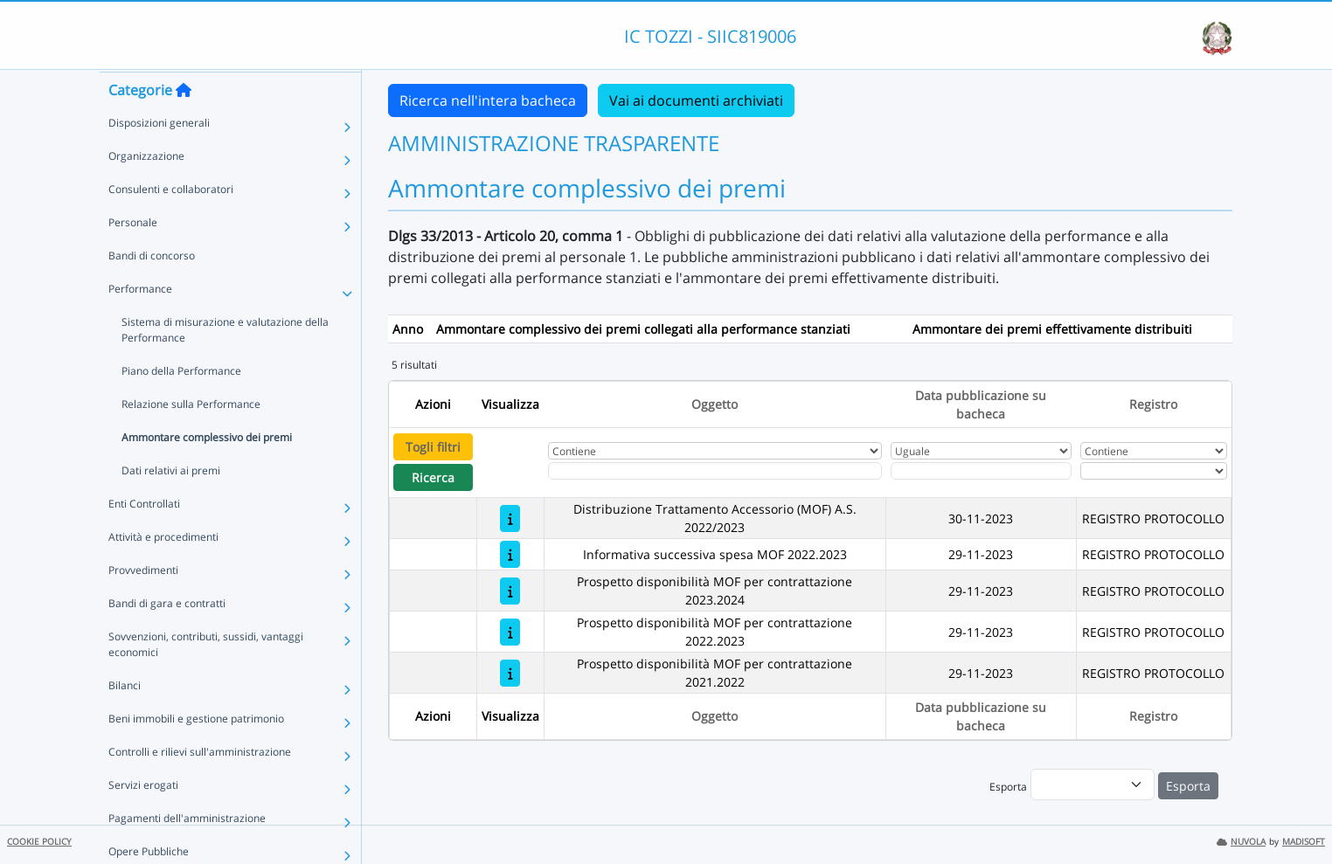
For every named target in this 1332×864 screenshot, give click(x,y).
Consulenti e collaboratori (170, 222)
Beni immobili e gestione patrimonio (196, 751)
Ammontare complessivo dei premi (206, 470)
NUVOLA (1241, 841)
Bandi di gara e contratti (166, 636)
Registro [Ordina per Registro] (1153, 404)
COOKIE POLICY (39, 841)
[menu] (1092, 784)
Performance (140, 321)
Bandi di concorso (151, 288)
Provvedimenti (143, 603)
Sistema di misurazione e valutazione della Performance (225, 363)
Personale (132, 255)
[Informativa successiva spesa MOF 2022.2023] (510, 554)
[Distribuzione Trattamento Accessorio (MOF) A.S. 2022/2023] (510, 518)
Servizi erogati (143, 818)
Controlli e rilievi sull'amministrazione (199, 785)
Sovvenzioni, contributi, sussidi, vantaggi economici (205, 677)
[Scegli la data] (981, 471)
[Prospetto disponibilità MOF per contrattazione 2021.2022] (510, 673)
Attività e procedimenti (163, 570)
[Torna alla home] (183, 123)
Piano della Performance (181, 404)
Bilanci (124, 718)
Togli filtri (433, 447)
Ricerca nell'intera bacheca (487, 100)
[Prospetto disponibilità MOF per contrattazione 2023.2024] (510, 591)
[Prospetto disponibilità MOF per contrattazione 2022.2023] (510, 632)
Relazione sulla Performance (190, 437)
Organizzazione (146, 189)
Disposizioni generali (159, 156)
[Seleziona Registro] (1153, 471)
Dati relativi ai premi (170, 503)
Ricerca (433, 477)
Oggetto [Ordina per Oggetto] (714, 404)
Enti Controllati (144, 536)
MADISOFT (1303, 841)
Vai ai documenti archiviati (696, 100)
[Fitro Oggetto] (715, 471)
